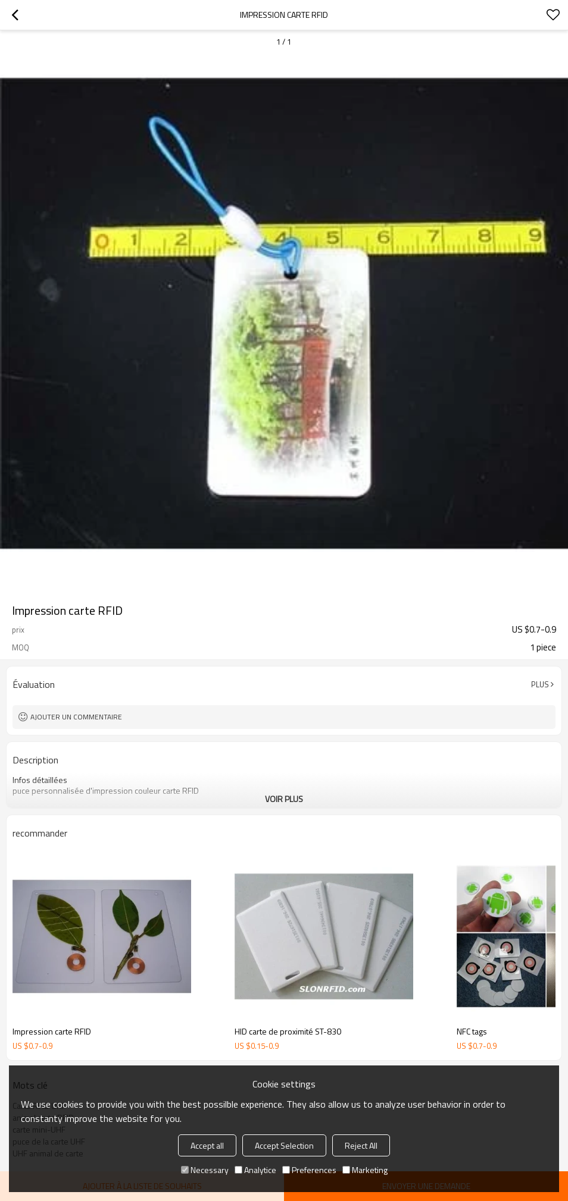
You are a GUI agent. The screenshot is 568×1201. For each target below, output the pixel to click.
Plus (540, 684)
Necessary (205, 1170)
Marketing (365, 1170)
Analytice (255, 1170)
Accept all (207, 1145)
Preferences (309, 1170)
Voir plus (284, 799)
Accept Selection (284, 1145)
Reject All (361, 1145)
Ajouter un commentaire (76, 716)
